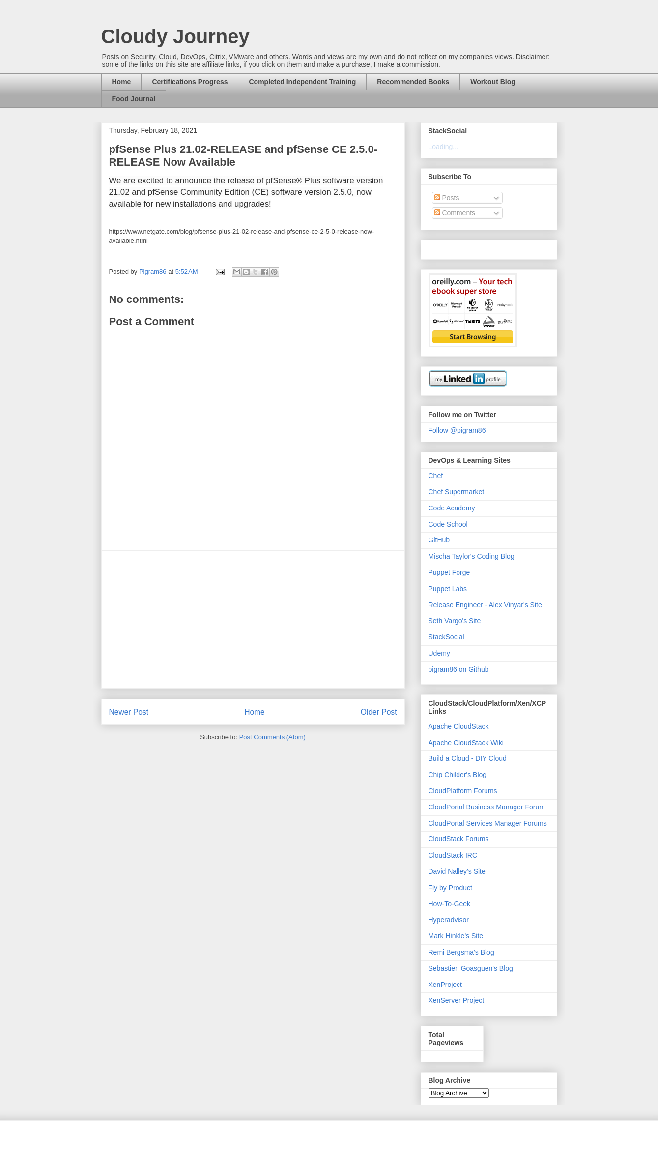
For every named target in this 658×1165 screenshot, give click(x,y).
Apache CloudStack (459, 726)
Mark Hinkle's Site (456, 936)
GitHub (439, 540)
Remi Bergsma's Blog (461, 952)
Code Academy (452, 508)
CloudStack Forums (459, 839)
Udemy (439, 653)
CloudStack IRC (453, 855)
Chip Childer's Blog (458, 774)
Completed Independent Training (302, 82)
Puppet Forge (449, 572)
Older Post (379, 712)
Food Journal (134, 99)
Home (121, 82)
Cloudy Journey (175, 36)
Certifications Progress (190, 82)
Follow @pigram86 (457, 430)
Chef (436, 475)
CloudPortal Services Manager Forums (488, 823)
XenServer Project (457, 1000)
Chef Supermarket (457, 492)
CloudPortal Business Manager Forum (487, 807)
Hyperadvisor (449, 920)
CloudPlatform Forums (463, 791)
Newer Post (129, 712)
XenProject (445, 984)
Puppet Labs (448, 589)
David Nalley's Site (457, 871)
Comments (455, 213)
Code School (448, 524)
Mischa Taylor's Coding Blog (472, 556)
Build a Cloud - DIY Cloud (468, 758)
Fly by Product (450, 888)
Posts (446, 198)
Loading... (444, 146)
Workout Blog (492, 82)
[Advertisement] (253, 619)
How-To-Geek (450, 904)
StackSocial (446, 637)
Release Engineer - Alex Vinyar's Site (485, 605)
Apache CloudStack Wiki (466, 743)
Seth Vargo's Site (455, 621)
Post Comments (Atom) (272, 737)
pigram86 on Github (459, 669)
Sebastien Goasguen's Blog (471, 968)
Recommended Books (413, 82)
